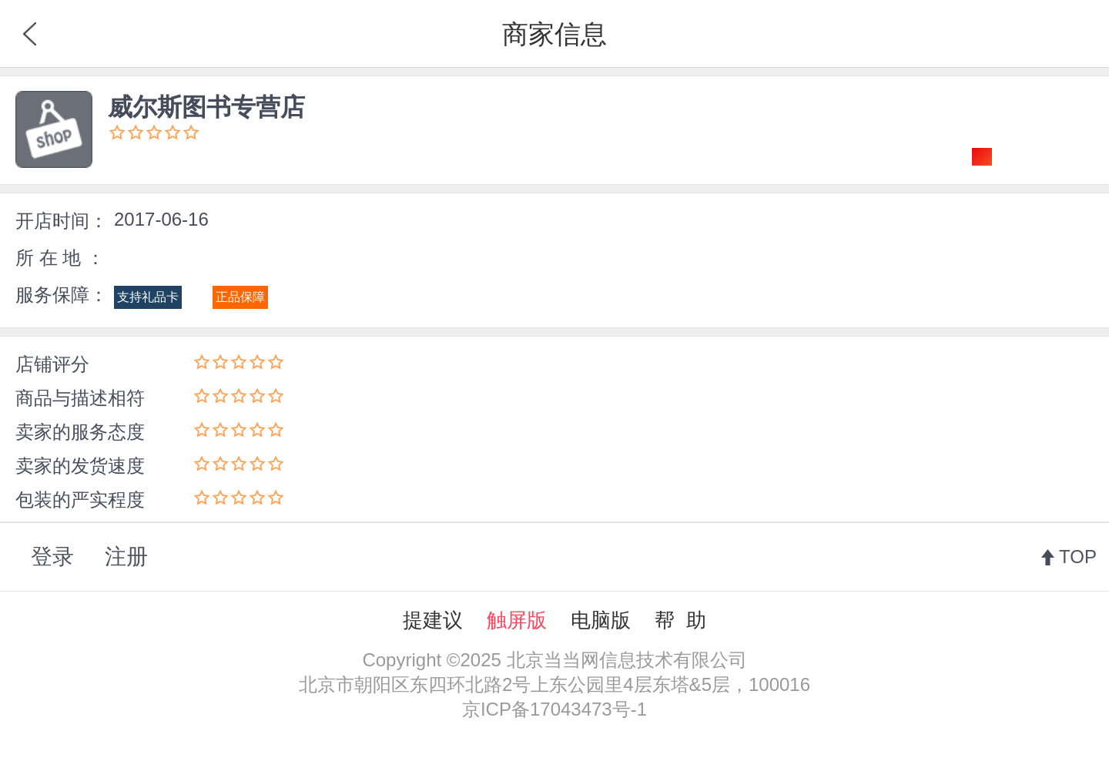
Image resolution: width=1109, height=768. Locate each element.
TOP (1078, 556)
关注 (1037, 156)
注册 (126, 556)
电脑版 (601, 620)
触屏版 (517, 620)
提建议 (433, 620)
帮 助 (680, 620)
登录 (52, 556)
